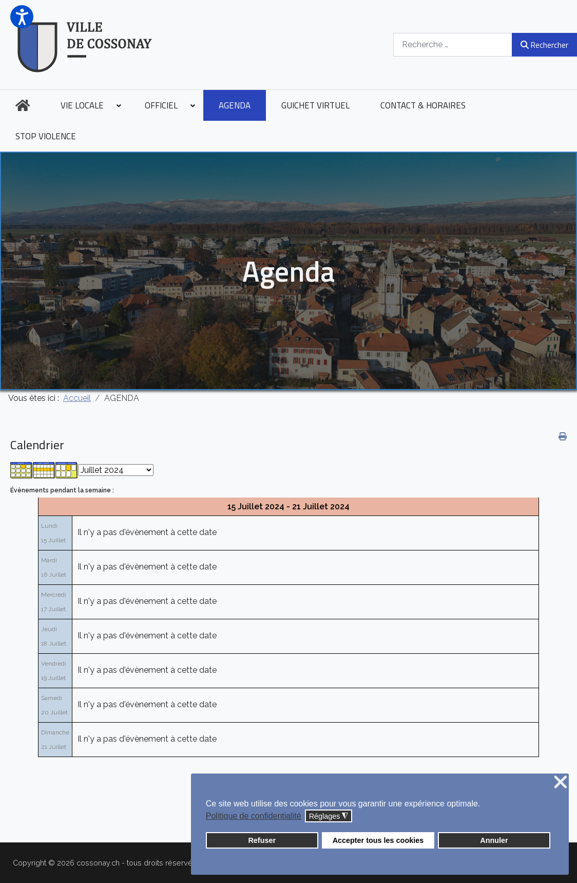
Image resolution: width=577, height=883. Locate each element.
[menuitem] (22, 105)
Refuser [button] (262, 840)
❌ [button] (560, 782)
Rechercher (544, 45)
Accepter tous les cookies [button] (378, 840)
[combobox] (452, 44)
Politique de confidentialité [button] (253, 816)
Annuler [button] (494, 840)
